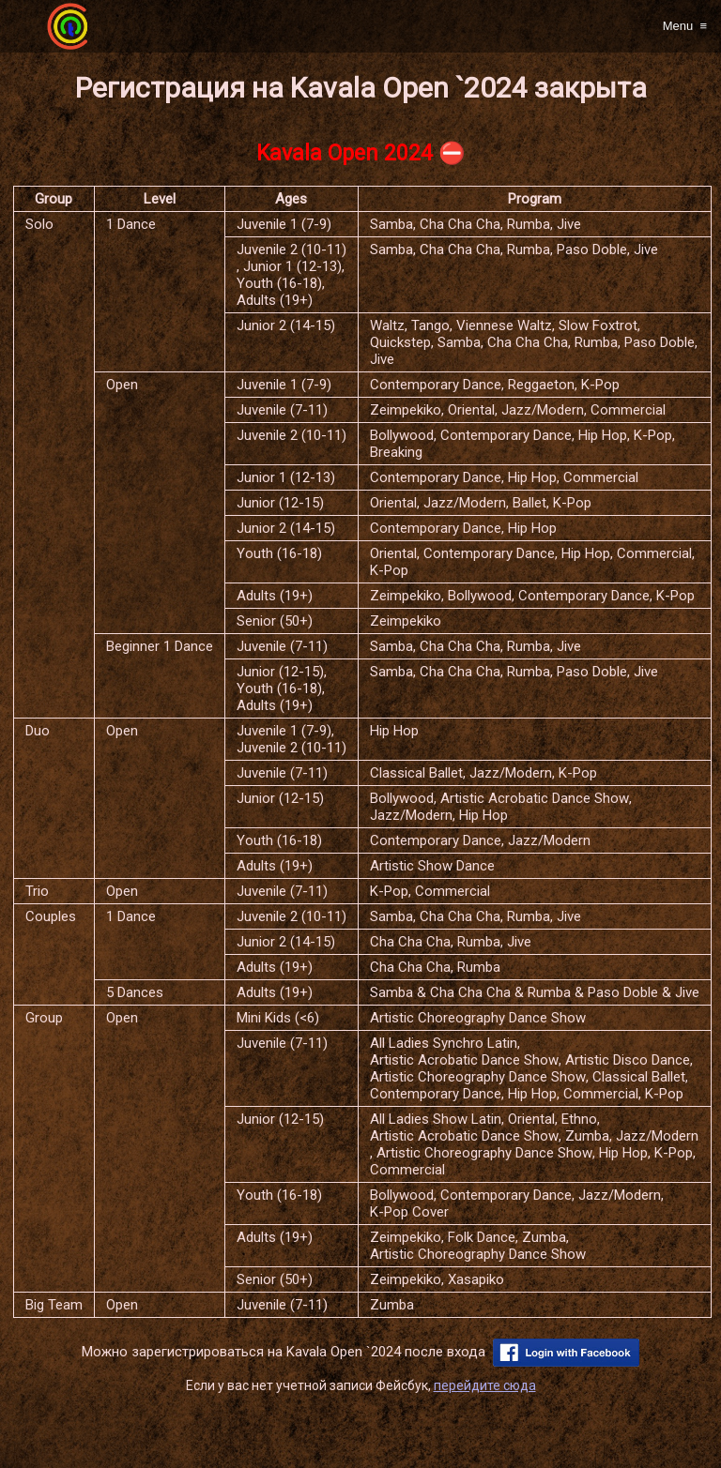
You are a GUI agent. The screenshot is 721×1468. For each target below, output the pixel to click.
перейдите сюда (485, 1385)
